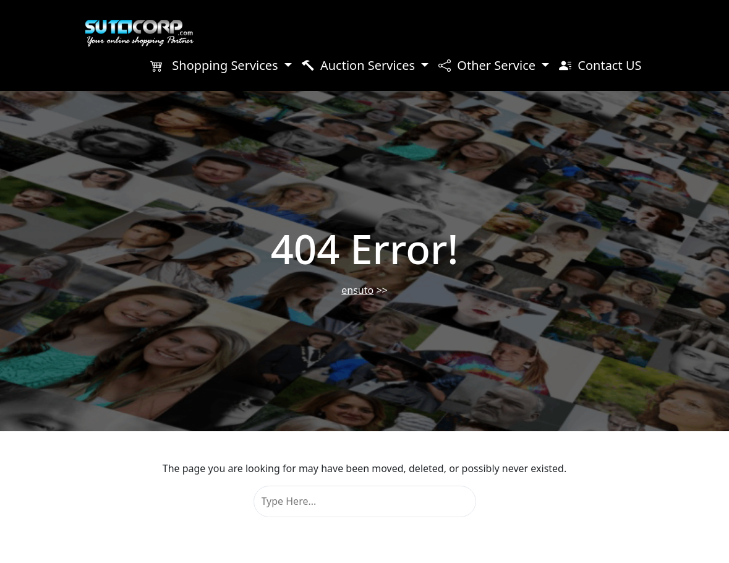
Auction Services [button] (360, 65)
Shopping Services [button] (215, 65)
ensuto (357, 290)
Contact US (600, 65)
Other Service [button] (488, 65)
